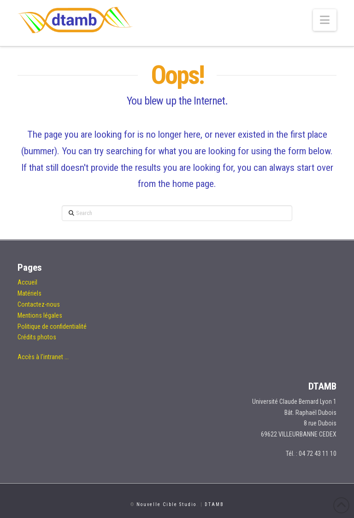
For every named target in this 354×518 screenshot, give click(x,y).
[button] (324, 20)
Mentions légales (40, 315)
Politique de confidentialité (52, 326)
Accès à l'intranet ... (43, 357)
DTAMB (214, 504)
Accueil (27, 282)
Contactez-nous (39, 304)
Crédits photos (37, 337)
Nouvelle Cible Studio (166, 504)
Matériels (29, 293)
